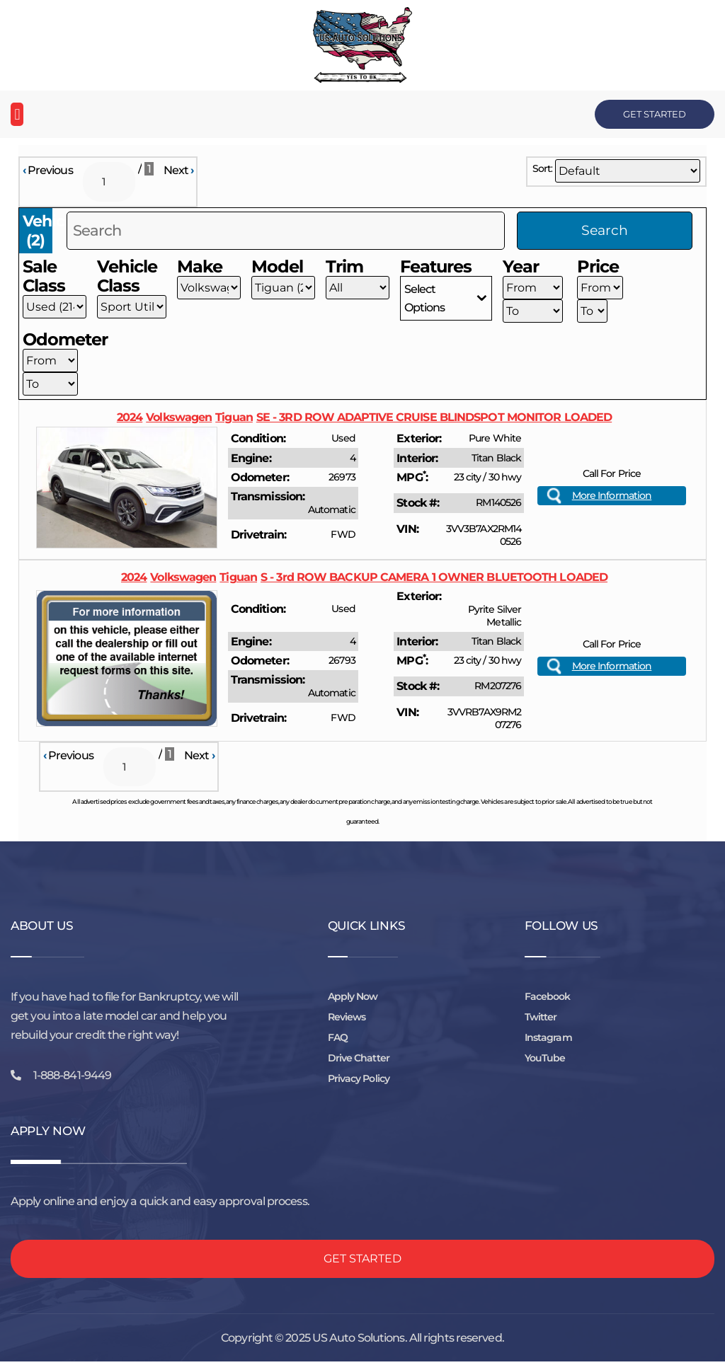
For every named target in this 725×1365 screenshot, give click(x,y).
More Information (612, 496)
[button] (17, 114)
